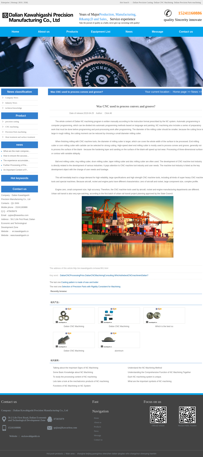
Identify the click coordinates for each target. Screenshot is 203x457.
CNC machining (11, 127)
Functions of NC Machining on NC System (72, 386)
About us (43, 31)
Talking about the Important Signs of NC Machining (75, 368)
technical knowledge (13, 108)
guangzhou (97, 453)
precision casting (12, 121)
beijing (89, 453)
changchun (135, 453)
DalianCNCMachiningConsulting (99, 275)
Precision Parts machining (15, 132)
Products (72, 31)
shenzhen (107, 453)
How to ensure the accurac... (16, 156)
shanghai (81, 453)
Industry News (11, 103)
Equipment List (100, 31)
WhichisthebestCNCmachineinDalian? (131, 275)
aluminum (119, 351)
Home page (180, 91)
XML (26, 2)
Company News (11, 98)
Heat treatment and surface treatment (20, 137)
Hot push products (55, 453)
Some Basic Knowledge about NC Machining (73, 372)
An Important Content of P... (15, 170)
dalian (114, 453)
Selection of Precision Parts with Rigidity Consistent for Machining (91, 286)
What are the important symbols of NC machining (149, 381)
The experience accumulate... (16, 160)
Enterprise (5, 2)
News (129, 31)
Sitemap (14, 2)
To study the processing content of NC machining (75, 377)
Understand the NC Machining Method (145, 368)
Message (157, 31)
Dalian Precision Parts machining (187, 2)
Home (15, 31)
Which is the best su (164, 326)
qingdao (121, 453)
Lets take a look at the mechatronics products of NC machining (81, 381)
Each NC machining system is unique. (145, 377)
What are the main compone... (16, 151)
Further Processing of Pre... (15, 165)
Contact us (186, 31)
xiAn (127, 453)
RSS (20, 2)
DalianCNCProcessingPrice (72, 275)
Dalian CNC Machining (163, 2)
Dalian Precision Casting (143, 2)
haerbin (153, 453)
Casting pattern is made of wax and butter (79, 282)
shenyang (144, 453)
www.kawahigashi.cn (19, 235)
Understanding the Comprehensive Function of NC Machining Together (159, 372)
